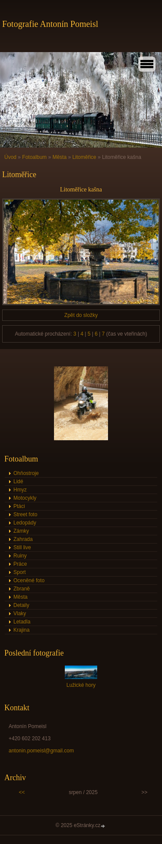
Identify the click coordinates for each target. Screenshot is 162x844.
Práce (20, 564)
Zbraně (21, 589)
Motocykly (24, 498)
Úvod (10, 157)
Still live (22, 547)
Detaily (21, 605)
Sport (19, 572)
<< (22, 792)
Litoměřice (84, 157)
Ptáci (19, 506)
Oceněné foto (28, 580)
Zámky (21, 531)
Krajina (21, 630)
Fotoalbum (34, 157)
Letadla (21, 622)
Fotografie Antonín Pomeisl (50, 24)
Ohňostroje (26, 473)
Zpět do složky (81, 315)
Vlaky (19, 613)
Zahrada (23, 539)
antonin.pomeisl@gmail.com (41, 751)
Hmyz (20, 490)
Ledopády (24, 523)
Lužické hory (81, 685)
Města (59, 157)
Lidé (18, 481)
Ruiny (20, 556)
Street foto (25, 514)
